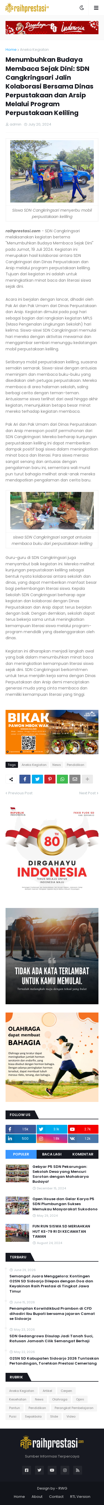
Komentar (82, 1154)
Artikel (47, 1391)
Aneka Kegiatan (34, 49)
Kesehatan (17, 1399)
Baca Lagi (52, 1154)
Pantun (14, 1408)
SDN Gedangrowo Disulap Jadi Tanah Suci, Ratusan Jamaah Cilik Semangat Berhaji (51, 1339)
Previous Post (20, 793)
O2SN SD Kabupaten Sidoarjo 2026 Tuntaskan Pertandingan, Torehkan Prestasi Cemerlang (54, 1361)
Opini (80, 1399)
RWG (63, 1488)
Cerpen (66, 1391)
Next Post (87, 793)
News (56, 765)
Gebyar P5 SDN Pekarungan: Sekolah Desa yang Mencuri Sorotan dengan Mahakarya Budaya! (60, 1174)
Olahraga (59, 1399)
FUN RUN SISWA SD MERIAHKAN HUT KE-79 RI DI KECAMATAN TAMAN (61, 1231)
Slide (54, 1416)
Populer (21, 1154)
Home (11, 49)
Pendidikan (75, 765)
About (37, 1496)
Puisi (12, 1416)
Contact (56, 1496)
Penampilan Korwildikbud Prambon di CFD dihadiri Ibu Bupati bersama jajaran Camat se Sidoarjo (52, 1313)
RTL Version (80, 1496)
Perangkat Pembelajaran (74, 1408)
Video (71, 1416)
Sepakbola (33, 1416)
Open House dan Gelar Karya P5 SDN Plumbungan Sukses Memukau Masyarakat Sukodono (65, 1204)
